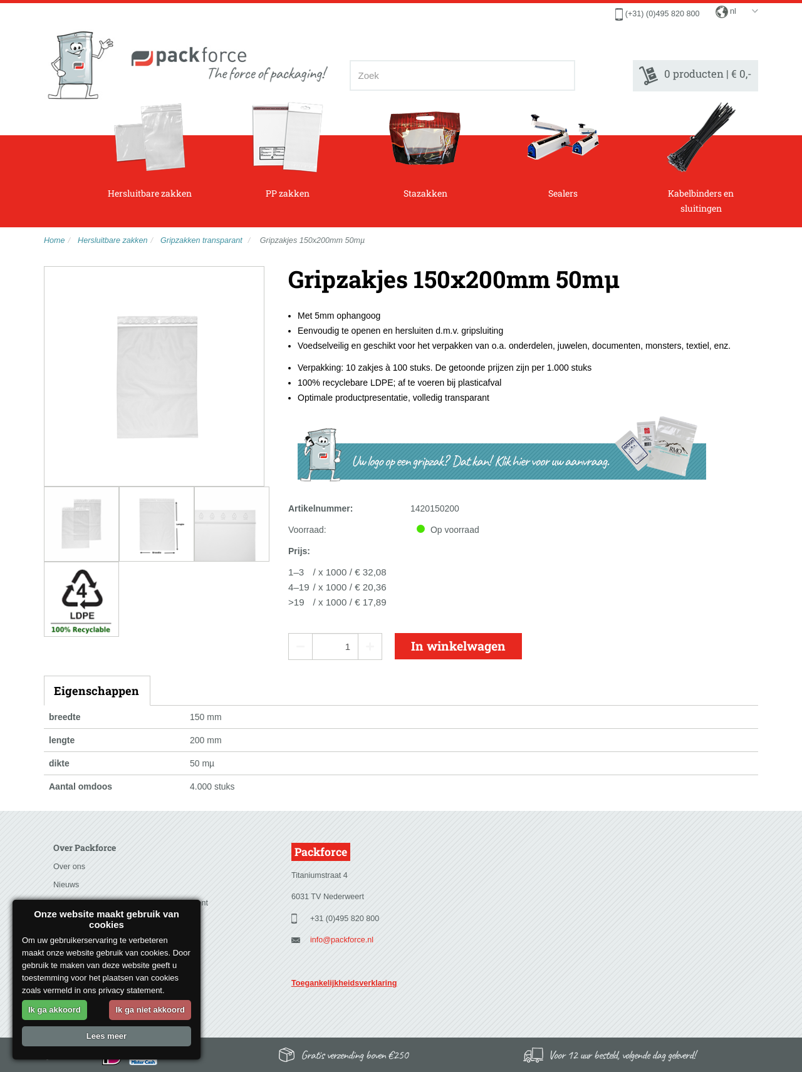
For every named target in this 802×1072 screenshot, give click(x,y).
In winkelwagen (458, 645)
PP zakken (287, 150)
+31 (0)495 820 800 (344, 918)
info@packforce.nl (341, 939)
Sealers (563, 150)
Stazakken (425, 150)
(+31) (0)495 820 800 (662, 13)
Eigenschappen (96, 690)
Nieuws (66, 884)
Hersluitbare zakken (150, 150)
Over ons (69, 866)
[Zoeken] (561, 75)
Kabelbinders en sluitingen (701, 157)
